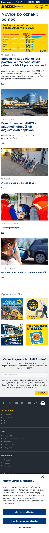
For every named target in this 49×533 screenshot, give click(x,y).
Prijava (41, 393)
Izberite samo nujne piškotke (24, 521)
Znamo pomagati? (11, 227)
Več (2, 83)
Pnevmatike (8, 436)
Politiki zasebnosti (35, 387)
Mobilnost (6, 455)
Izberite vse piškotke (24, 512)
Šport (6, 423)
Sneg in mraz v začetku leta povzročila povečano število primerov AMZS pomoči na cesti (23, 62)
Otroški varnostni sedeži (14, 439)
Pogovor (7, 420)
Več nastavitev (24, 527)
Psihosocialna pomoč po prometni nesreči (23, 272)
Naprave (7, 441)
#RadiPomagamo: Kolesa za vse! (18, 183)
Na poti (7, 466)
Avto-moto (8, 417)
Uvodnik (7, 414)
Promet (7, 460)
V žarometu (7, 410)
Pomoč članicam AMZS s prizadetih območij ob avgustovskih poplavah (18, 126)
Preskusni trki (9, 444)
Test (3, 431)
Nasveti (7, 463)
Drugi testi (8, 447)
